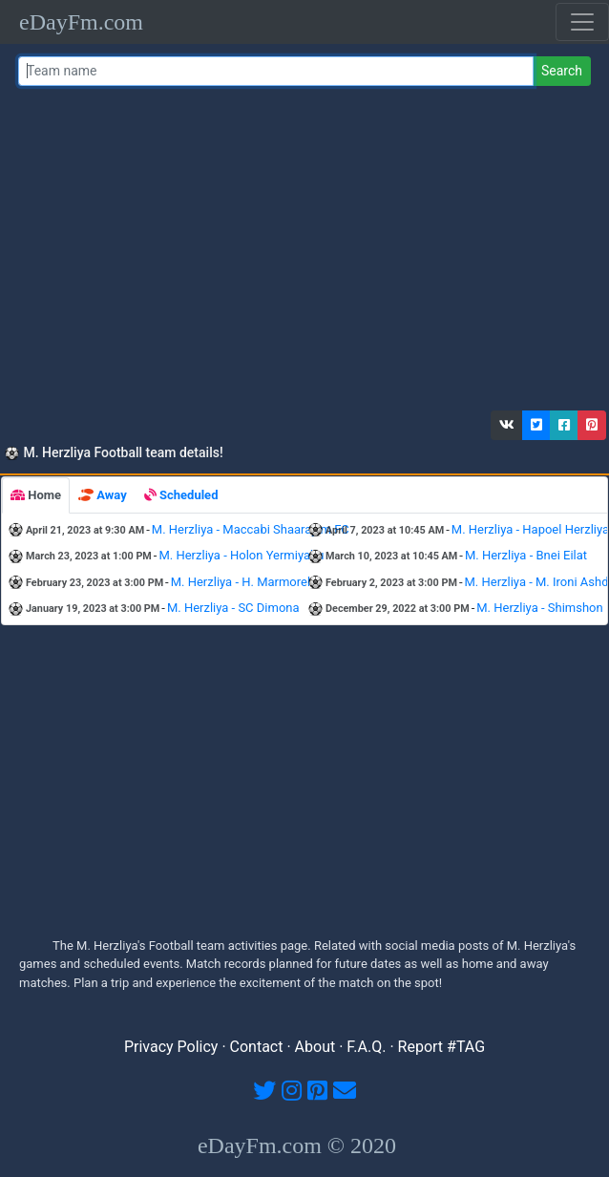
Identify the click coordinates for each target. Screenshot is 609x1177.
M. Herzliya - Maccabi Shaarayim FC (250, 529)
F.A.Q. (366, 1047)
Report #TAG (442, 1047)
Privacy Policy (171, 1047)
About (315, 1047)
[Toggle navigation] (582, 22)
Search (561, 70)
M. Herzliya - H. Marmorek (242, 582)
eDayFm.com (81, 22)
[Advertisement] (301, 253)
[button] (507, 425)
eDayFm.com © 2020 (297, 1145)
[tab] (36, 495)
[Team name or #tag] (276, 71)
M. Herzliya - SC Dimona (233, 607)
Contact (257, 1047)
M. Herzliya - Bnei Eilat (526, 555)
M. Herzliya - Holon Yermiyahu (241, 555)
